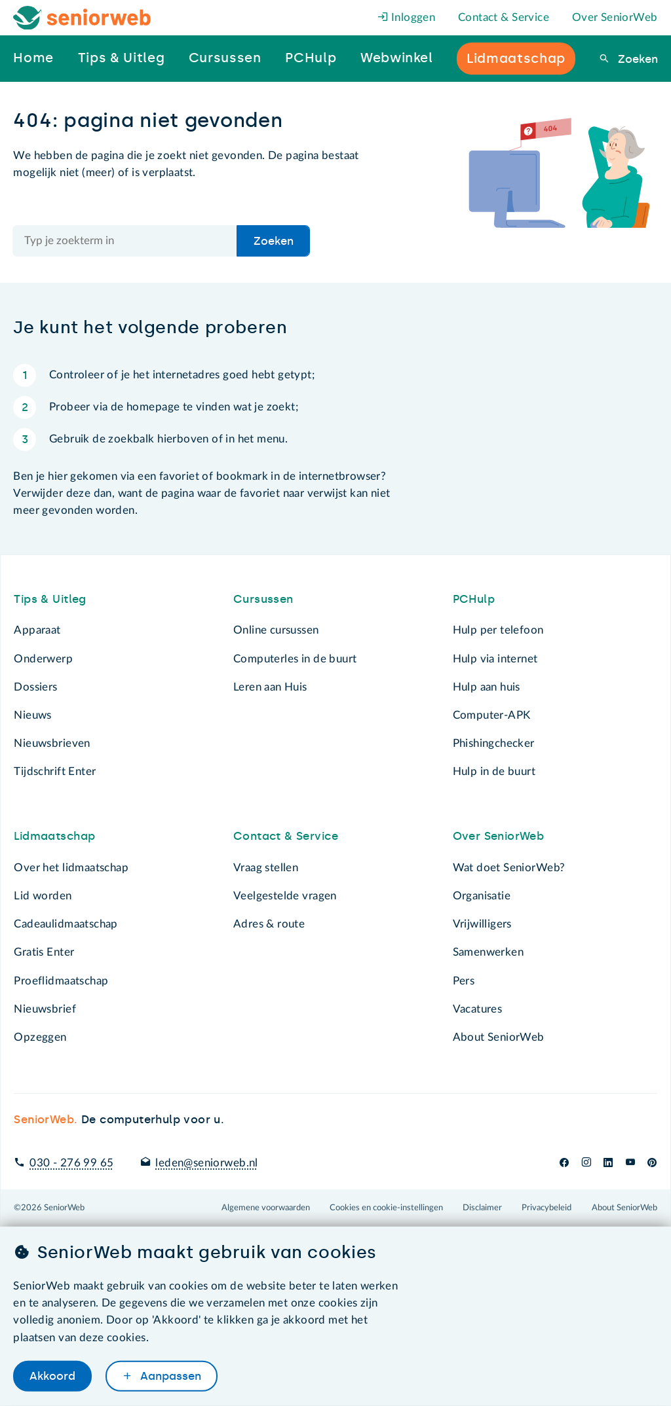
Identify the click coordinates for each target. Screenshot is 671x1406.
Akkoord (52, 1375)
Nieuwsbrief (44, 1009)
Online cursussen (276, 630)
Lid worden (42, 895)
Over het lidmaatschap (71, 867)
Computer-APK (492, 715)
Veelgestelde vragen (285, 895)
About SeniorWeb (499, 1037)
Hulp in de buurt (494, 771)
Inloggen (406, 17)
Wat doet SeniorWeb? (509, 867)
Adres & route (269, 923)
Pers (464, 980)
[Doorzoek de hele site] (125, 241)
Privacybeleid (546, 1208)
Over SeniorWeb (615, 17)
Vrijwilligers (482, 923)
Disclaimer (482, 1208)
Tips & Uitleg (50, 598)
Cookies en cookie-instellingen (386, 1208)
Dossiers (35, 687)
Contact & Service (503, 17)
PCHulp (474, 598)
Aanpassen (169, 1375)
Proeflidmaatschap (61, 980)
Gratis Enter (44, 952)
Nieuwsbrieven (52, 743)
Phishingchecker (494, 743)
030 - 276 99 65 (71, 1162)
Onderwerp (43, 658)
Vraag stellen (265, 867)
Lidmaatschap (54, 835)
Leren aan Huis (270, 687)
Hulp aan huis (486, 687)
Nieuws (32, 715)
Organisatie (481, 895)
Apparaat (37, 630)
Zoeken (636, 58)
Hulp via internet (495, 658)
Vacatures (478, 1009)
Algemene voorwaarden (265, 1208)
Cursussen (263, 598)
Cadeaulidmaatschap (65, 923)
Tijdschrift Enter (55, 771)
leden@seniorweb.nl (206, 1162)
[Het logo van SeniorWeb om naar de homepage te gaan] (82, 18)
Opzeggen (40, 1037)
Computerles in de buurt (294, 658)
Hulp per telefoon (498, 630)
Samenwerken (488, 952)
